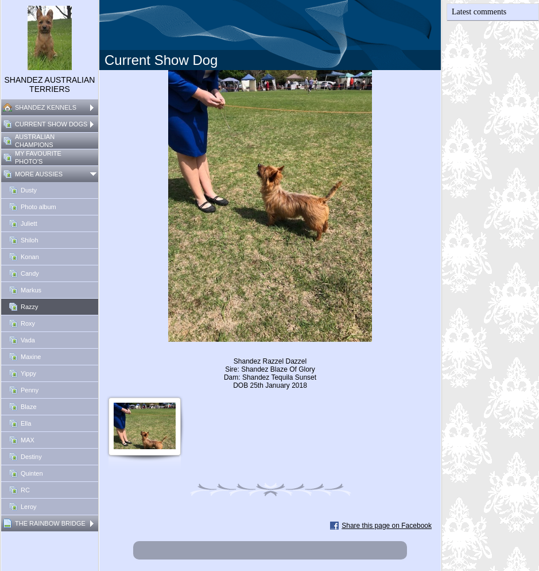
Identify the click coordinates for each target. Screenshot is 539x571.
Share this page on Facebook (387, 526)
